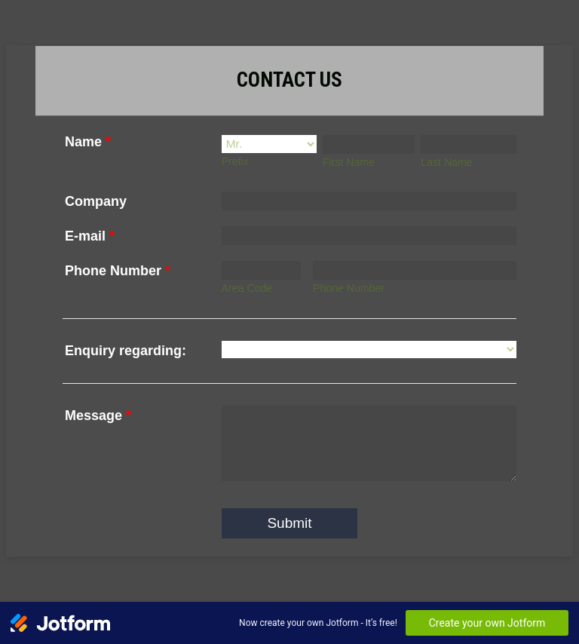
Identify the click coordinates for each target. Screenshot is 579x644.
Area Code (247, 288)
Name (88, 141)
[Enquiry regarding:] (369, 349)
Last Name (446, 162)
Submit (289, 523)
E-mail (90, 236)
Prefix (235, 161)
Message (98, 415)
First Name (349, 162)
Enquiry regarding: (125, 350)
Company (96, 201)
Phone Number (117, 270)
